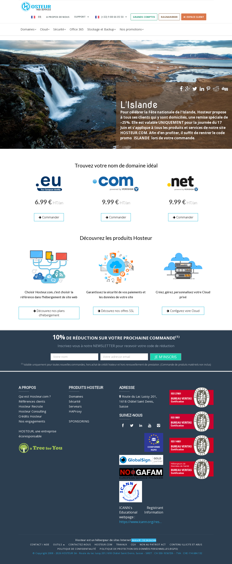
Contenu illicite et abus (186, 544)
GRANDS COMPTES (144, 16)
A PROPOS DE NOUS (57, 16)
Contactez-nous (79, 544)
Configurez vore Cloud (183, 311)
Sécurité (59, 29)
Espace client (193, 16)
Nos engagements (32, 421)
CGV (133, 544)
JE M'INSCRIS (166, 356)
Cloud (45, 29)
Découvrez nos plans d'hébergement (49, 313)
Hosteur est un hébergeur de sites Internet (103, 540)
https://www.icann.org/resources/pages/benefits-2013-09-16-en (141, 522)
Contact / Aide (39, 544)
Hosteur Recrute (31, 406)
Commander (49, 217)
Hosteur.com (103, 544)
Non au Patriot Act (153, 544)
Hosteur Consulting (32, 411)
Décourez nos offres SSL (116, 311)
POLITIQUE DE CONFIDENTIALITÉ (76, 548)
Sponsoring (79, 421)
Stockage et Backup (101, 29)
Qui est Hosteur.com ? (35, 396)
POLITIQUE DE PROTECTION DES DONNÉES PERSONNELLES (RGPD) (139, 548)
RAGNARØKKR (169, 16)
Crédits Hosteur (30, 416)
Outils (59, 544)
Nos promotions (132, 29)
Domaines (28, 29)
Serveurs (75, 406)
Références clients (32, 401)
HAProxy (75, 411)
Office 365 (77, 29)
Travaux (121, 544)
